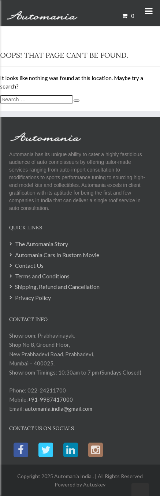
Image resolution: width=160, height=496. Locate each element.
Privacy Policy (33, 297)
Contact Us (29, 265)
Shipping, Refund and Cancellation (57, 286)
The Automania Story (41, 243)
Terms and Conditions (42, 276)
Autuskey (93, 484)
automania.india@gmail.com (58, 408)
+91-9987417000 (50, 399)
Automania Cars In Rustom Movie (57, 254)
